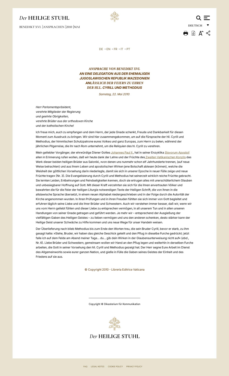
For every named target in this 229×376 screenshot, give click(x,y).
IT (122, 49)
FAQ (85, 366)
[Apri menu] (206, 18)
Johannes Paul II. (122, 152)
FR (115, 49)
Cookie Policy (115, 366)
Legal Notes (97, 366)
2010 (69, 27)
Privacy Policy (134, 366)
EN (108, 49)
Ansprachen (54, 27)
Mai (77, 27)
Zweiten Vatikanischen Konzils (165, 157)
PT (128, 49)
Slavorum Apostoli (177, 152)
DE (101, 49)
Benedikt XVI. (30, 27)
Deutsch (196, 26)
